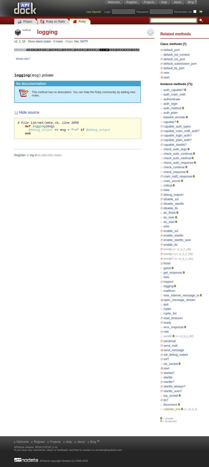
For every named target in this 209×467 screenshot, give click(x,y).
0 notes (58, 41)
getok (167, 268)
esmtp (168, 249)
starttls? (169, 382)
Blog (191, 2)
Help (164, 2)
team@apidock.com (110, 450)
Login (107, 11)
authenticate (172, 99)
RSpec (25, 22)
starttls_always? (174, 386)
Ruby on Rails (52, 22)
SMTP (84, 41)
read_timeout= (173, 318)
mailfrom (169, 291)
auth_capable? (174, 90)
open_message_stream (179, 300)
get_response (173, 272)
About (177, 2)
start (167, 77)
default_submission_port (180, 63)
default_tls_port (174, 68)
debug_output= (174, 194)
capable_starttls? (175, 144)
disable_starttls (174, 203)
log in (33, 157)
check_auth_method (177, 158)
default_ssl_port (174, 59)
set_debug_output (176, 354)
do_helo (169, 217)
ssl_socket (171, 364)
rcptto (167, 309)
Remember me (183, 11)
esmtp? (169, 258)
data (167, 190)
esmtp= (169, 254)
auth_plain (171, 112)
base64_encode (174, 117)
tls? (166, 400)
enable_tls (170, 244)
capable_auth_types (177, 126)
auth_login (171, 103)
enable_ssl (171, 231)
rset (166, 331)
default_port (172, 50)
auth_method (172, 108)
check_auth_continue (178, 153)
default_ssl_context (177, 54)
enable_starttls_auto (177, 240)
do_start (169, 222)
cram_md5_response (178, 176)
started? (169, 373)
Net (76, 41)
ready (167, 322)
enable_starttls (173, 235)
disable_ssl (171, 199)
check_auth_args (175, 149)
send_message (174, 350)
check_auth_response (178, 162)
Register (131, 2)
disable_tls (171, 208)
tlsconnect (170, 404)
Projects (149, 2)
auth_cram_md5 (174, 94)
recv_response (174, 327)
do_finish (170, 212)
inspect (168, 281)
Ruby (79, 22)
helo (166, 277)
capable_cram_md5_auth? (182, 131)
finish (167, 263)
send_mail (170, 345)
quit (166, 304)
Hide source (29, 112)
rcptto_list (170, 313)
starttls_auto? (173, 391)
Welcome (114, 2)
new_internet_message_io (181, 295)
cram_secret (172, 181)
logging (168, 286)
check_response (175, 172)
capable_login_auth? (178, 135)
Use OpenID (93, 11)
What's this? (23, 58)
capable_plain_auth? (178, 140)
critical (168, 185)
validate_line (172, 409)
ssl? (166, 359)
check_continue (174, 167)
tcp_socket (171, 395)
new (166, 72)
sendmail (170, 341)
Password (142, 11)
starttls (168, 377)
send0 (168, 336)
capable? (170, 122)
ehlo (166, 226)
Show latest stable (39, 41)
